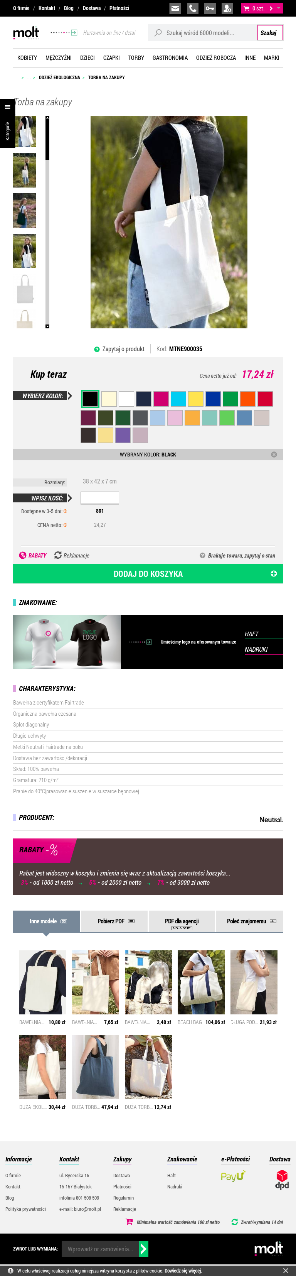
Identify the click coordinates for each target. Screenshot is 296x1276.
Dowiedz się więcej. (183, 1270)
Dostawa (92, 8)
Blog (69, 8)
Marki (271, 57)
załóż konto (227, 8)
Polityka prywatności (25, 1208)
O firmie (21, 8)
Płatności (119, 8)
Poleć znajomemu (246, 921)
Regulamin (123, 1197)
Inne (250, 57)
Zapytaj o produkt (124, 349)
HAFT (251, 633)
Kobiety (27, 57)
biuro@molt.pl (175, 8)
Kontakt (47, 8)
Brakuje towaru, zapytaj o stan (241, 555)
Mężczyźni (58, 57)
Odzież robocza (216, 57)
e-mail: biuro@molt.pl (80, 1208)
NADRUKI (256, 649)
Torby (136, 57)
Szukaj (268, 33)
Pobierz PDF (111, 921)
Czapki (111, 57)
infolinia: (192, 8)
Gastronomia (170, 57)
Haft (171, 1175)
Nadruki (174, 1186)
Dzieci (87, 57)
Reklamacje (124, 1208)
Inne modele (43, 921)
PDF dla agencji (181, 921)
